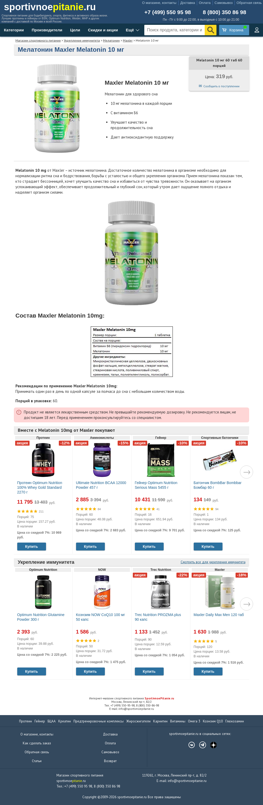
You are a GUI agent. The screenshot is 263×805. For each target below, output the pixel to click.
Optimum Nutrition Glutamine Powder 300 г (41, 617)
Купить (31, 546)
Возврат (110, 761)
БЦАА (52, 721)
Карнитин (160, 721)
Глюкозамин (234, 721)
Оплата (205, 3)
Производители (47, 30)
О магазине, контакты (159, 3)
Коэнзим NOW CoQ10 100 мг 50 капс (100, 617)
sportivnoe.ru (50, 7)
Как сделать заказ (37, 743)
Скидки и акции (103, 30)
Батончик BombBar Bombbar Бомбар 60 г (218, 485)
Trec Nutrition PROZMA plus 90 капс (158, 617)
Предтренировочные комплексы (98, 721)
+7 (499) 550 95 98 (167, 12)
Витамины (177, 721)
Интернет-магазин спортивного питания (131, 698)
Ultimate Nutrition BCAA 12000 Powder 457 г (101, 485)
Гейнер (40, 721)
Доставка (187, 3)
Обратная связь (249, 3)
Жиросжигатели (138, 721)
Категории (14, 30)
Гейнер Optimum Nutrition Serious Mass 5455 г (156, 485)
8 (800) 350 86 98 (224, 12)
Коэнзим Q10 (213, 721)
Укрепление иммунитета (82, 40)
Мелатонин (111, 40)
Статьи (37, 761)
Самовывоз (224, 3)
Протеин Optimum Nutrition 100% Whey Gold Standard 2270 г (39, 487)
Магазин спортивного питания (38, 40)
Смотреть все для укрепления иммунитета (213, 562)
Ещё (130, 30)
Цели (75, 30)
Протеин (25, 721)
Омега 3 (194, 721)
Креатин (64, 721)
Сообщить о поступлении (221, 86)
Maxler (128, 40)
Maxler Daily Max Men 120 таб (219, 615)
